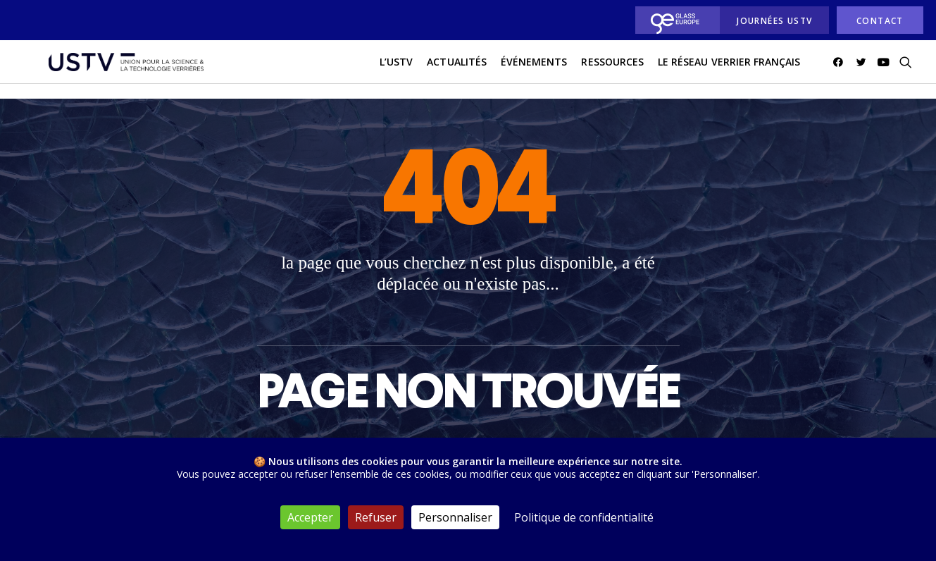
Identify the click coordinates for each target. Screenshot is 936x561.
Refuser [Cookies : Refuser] (376, 517)
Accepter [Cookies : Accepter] (310, 517)
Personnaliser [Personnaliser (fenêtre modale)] (455, 517)
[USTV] (117, 69)
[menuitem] (673, 20)
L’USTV (396, 69)
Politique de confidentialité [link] (584, 517)
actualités (457, 69)
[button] (840, 69)
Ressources (612, 69)
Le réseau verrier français (729, 69)
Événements (534, 69)
